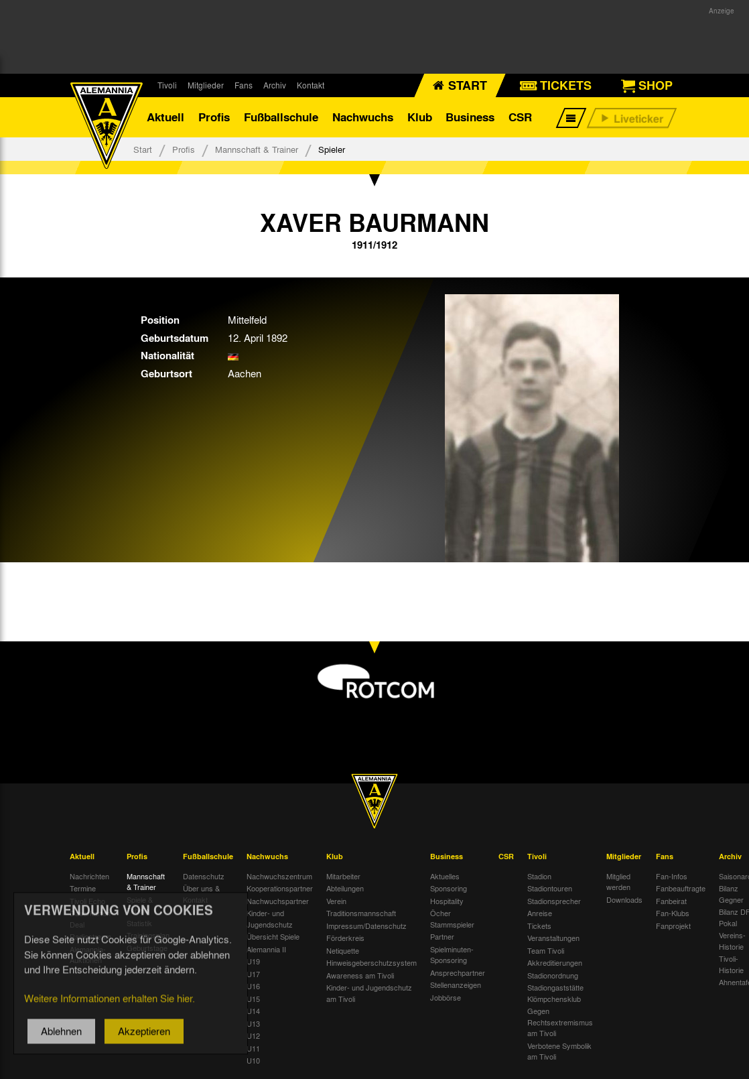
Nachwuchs (362, 117)
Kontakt (310, 85)
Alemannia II (266, 949)
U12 (253, 1035)
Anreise (539, 912)
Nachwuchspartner (278, 900)
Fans (243, 85)
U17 (253, 973)
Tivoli (167, 85)
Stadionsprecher (554, 900)
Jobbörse (445, 997)
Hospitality (447, 900)
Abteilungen (345, 888)
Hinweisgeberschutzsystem (371, 962)
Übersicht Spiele (273, 936)
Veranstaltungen (553, 937)
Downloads (624, 899)
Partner (442, 936)
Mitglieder (206, 85)
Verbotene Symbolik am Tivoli (559, 1051)
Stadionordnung (552, 975)
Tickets (539, 925)
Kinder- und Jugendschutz (270, 918)
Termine (83, 888)
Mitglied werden (618, 882)
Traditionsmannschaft (361, 912)
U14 (253, 1010)
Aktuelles (445, 876)
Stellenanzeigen (455, 984)
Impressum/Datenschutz (366, 925)
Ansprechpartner (457, 972)
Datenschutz (203, 876)
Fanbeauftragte (680, 888)
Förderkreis (345, 937)
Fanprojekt (673, 925)
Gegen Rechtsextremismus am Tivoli (560, 1021)
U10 (253, 1060)
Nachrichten (89, 876)
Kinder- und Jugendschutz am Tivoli (369, 993)
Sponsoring (448, 888)
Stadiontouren (549, 888)
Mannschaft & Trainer (256, 149)
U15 (253, 998)
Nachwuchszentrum (279, 876)
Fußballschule (281, 117)
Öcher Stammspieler (452, 918)
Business (470, 117)
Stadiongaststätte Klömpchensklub (555, 993)
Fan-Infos (671, 876)
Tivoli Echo (87, 900)
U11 (253, 1048)
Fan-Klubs (672, 912)
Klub (419, 117)
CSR (520, 117)
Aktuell (165, 117)
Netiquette (342, 950)
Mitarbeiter (343, 876)
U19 (253, 961)
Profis (214, 117)
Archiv (274, 85)
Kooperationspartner (280, 888)
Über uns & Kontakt (201, 894)
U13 (253, 1023)
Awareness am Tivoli (360, 975)
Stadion (539, 876)
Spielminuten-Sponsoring (452, 955)
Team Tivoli (545, 950)
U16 (253, 985)
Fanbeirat (671, 900)
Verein (336, 900)
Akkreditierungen (554, 962)
